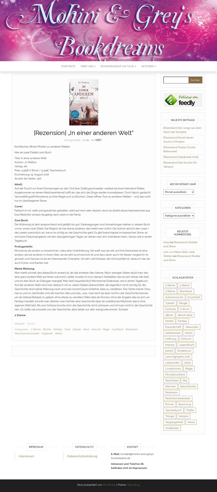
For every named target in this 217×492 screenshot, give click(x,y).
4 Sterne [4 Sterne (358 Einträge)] (185, 285)
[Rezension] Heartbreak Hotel (181, 157)
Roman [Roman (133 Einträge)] (169, 404)
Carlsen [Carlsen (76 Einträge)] (169, 303)
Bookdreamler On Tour (118, 66)
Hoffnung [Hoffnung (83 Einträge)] (170, 338)
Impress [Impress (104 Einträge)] (169, 344)
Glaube (76, 329)
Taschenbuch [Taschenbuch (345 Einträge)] (173, 410)
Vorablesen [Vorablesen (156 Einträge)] (172, 428)
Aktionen (148, 66)
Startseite (68, 66)
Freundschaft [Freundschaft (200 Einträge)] (173, 327)
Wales (58, 333)
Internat (95, 329)
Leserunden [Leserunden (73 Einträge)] (172, 362)
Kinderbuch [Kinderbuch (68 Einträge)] (184, 350)
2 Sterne (36, 329)
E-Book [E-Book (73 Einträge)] (184, 309)
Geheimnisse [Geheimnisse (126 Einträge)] (172, 332)
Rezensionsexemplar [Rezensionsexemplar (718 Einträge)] (177, 398)
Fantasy (57, 329)
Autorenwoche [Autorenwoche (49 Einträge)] (174, 297)
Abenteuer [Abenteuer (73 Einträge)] (186, 291)
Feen (67, 329)
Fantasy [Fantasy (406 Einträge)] (182, 321)
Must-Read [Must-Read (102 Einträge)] (171, 380)
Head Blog (133, 484)
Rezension (131, 329)
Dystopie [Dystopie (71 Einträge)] (170, 309)
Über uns (88, 66)
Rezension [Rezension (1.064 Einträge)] (171, 392)
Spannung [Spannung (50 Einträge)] (184, 404)
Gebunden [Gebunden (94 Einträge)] (191, 327)
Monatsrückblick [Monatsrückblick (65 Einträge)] (175, 374)
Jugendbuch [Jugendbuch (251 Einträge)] (186, 344)
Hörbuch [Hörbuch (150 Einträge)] (186, 338)
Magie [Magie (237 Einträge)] (189, 368)
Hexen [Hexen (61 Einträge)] (188, 332)
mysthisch (117, 329)
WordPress (109, 484)
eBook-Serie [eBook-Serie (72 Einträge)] (185, 315)
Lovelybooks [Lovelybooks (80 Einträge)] (173, 368)
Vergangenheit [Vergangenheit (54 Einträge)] (174, 422)
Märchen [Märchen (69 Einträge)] (170, 386)
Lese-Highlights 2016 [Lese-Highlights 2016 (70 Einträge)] (177, 356)
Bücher (31, 323)
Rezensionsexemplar (27, 333)
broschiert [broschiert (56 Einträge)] (194, 297)
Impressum (26, 456)
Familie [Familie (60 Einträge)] (169, 321)
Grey (98, 140)
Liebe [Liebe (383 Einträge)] (187, 362)
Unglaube (47, 333)
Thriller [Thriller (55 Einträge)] (190, 410)
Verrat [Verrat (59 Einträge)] (191, 422)
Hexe (86, 329)
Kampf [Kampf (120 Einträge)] (169, 350)
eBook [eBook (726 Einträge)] (169, 315)
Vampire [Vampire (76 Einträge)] (183, 416)
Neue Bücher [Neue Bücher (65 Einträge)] (188, 386)
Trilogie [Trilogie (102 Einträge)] (169, 416)
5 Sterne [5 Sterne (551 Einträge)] (170, 291)
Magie (106, 329)
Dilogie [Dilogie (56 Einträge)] (183, 303)
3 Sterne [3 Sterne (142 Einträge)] (170, 285)
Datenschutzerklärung (82, 456)
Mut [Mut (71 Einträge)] (185, 380)
